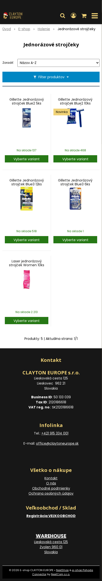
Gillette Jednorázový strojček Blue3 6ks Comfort (75, 184)
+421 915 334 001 (54, 433)
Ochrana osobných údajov (51, 493)
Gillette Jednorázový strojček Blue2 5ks (26, 101)
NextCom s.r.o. (60, 574)
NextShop (62, 570)
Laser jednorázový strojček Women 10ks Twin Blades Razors (26, 265)
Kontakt (51, 478)
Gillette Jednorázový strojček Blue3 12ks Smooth (26, 184)
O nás (51, 483)
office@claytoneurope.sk (57, 443)
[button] (62, 16)
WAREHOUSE (51, 535)
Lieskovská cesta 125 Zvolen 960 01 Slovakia (51, 546)
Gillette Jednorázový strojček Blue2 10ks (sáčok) (75, 103)
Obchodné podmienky (51, 488)
